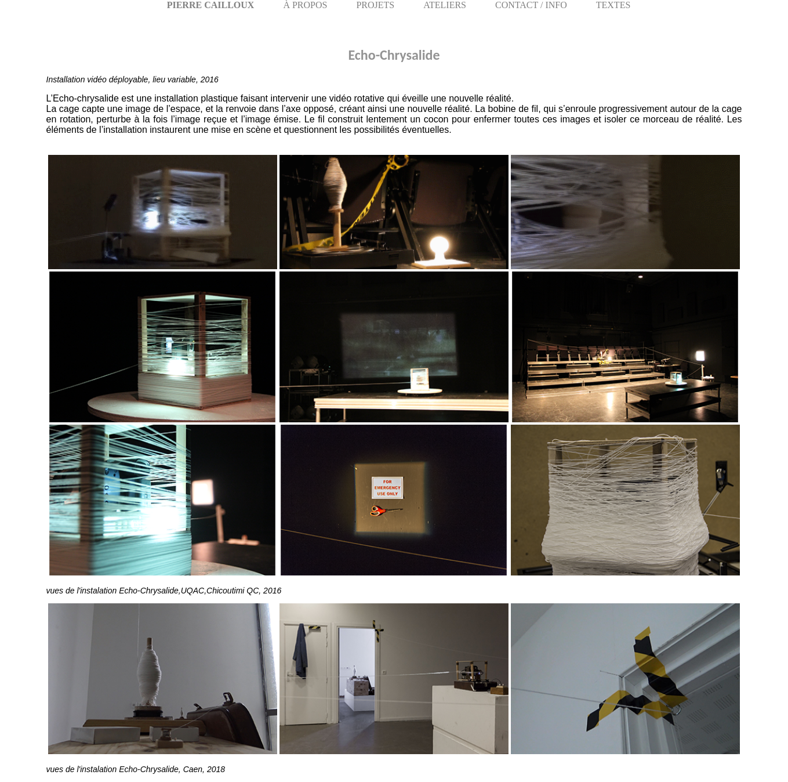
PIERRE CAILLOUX (211, 5)
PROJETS (375, 5)
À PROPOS (305, 5)
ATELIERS (444, 5)
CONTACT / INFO (531, 5)
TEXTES (613, 5)
